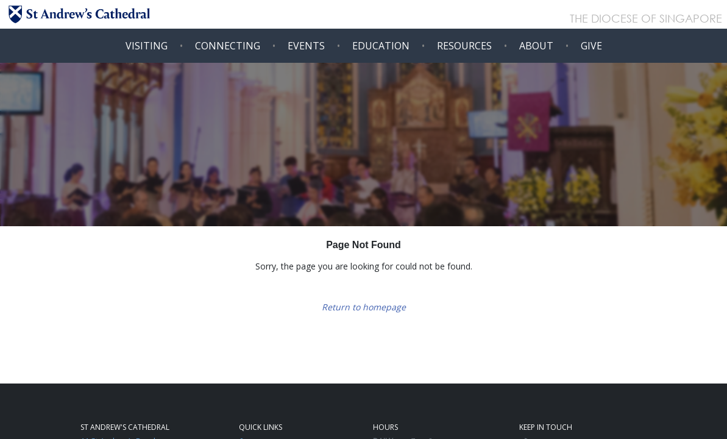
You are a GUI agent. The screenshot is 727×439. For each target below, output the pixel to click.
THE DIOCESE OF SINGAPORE (646, 19)
